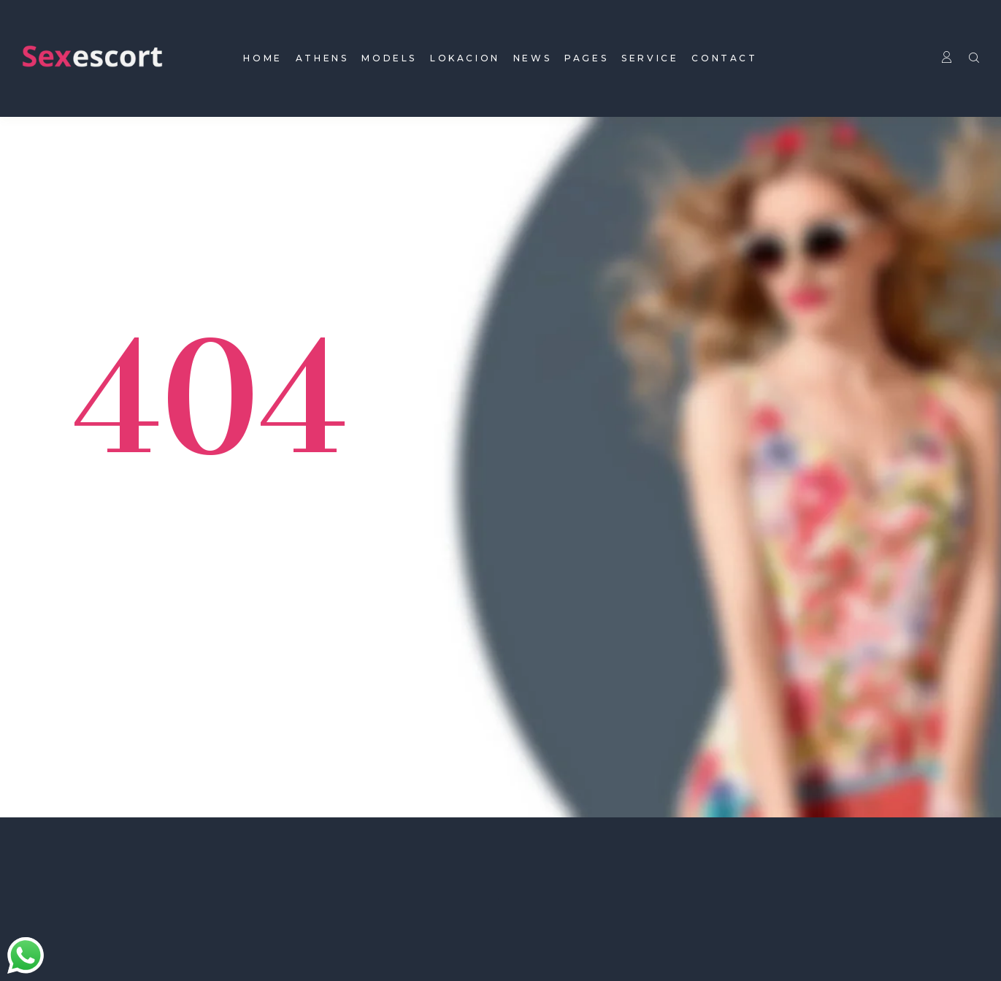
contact (724, 58)
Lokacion (465, 58)
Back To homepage (171, 567)
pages (586, 58)
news (532, 58)
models (389, 58)
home (262, 58)
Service (649, 58)
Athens (322, 58)
